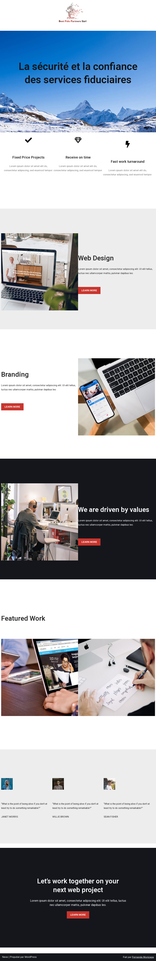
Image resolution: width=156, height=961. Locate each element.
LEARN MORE (89, 290)
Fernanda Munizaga (143, 957)
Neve (5, 957)
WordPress (31, 957)
